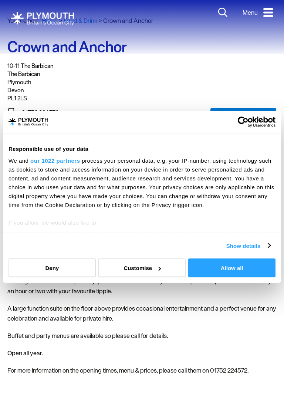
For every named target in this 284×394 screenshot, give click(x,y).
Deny (52, 268)
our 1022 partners (55, 160)
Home (50, 21)
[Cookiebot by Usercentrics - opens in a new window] (243, 122)
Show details (243, 245)
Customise (142, 268)
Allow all (232, 268)
